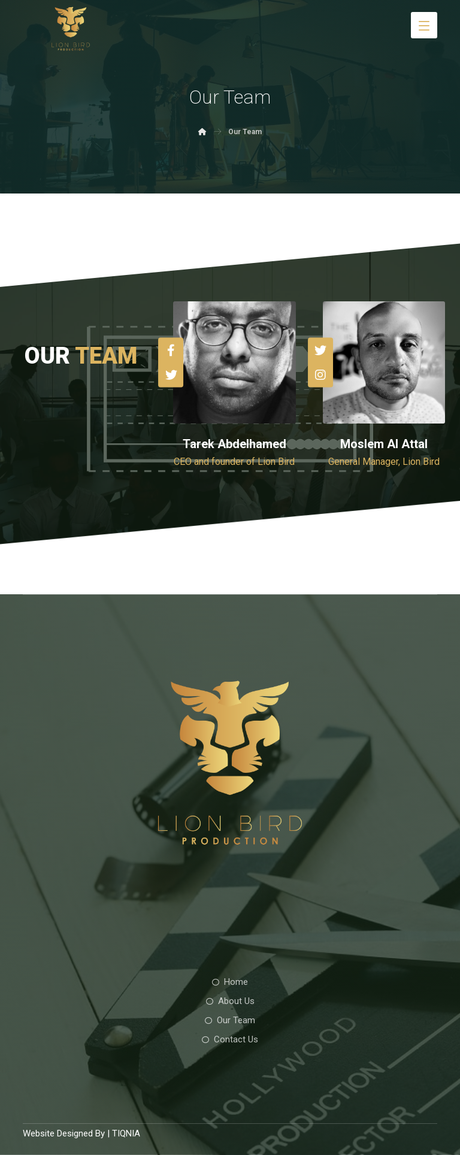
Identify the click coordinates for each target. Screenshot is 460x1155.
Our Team (230, 1020)
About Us (230, 1001)
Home (230, 981)
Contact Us (230, 1039)
